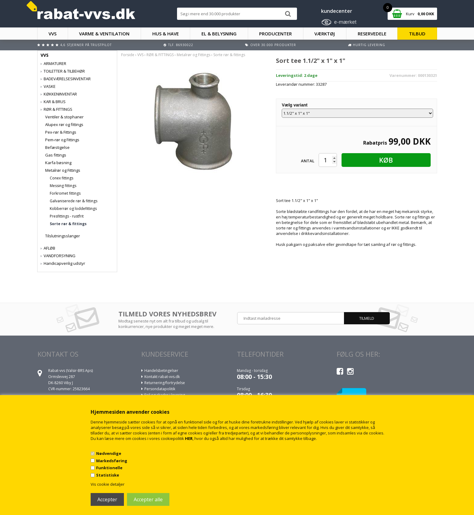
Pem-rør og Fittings (62, 139)
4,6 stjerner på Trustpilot (86, 45)
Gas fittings (55, 155)
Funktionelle (109, 467)
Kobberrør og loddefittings (73, 208)
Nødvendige (108, 453)
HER (189, 438)
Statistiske (107, 475)
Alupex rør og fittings (64, 124)
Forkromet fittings (65, 193)
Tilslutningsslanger (62, 236)
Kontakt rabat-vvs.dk (162, 376)
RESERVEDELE (372, 34)
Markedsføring (111, 460)
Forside (127, 54)
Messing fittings (63, 185)
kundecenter (336, 11)
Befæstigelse (57, 147)
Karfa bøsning (58, 162)
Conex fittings (61, 178)
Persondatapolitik (159, 388)
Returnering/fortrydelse (164, 382)
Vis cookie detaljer (108, 484)
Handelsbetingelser (161, 370)
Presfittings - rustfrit (67, 216)
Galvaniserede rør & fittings (73, 200)
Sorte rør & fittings (68, 223)
